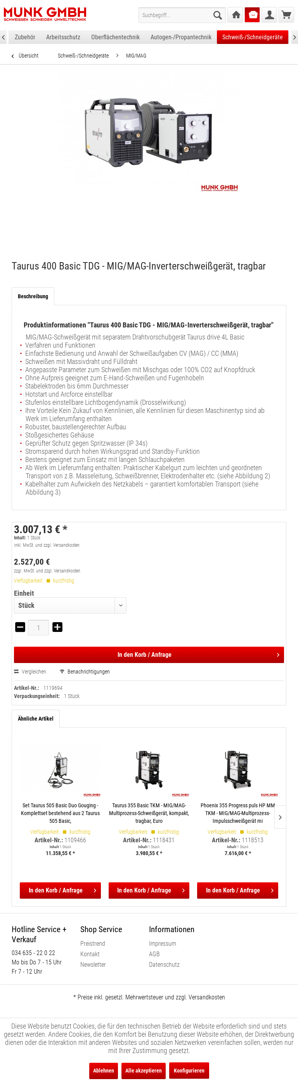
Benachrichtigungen (85, 671)
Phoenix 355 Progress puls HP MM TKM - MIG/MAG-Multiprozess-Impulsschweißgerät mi (238, 813)
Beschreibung (33, 296)
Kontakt (90, 954)
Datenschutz (164, 964)
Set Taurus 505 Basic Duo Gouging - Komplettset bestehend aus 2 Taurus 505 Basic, (60, 813)
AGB (154, 954)
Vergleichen (30, 671)
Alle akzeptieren (143, 1070)
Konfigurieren (189, 1070)
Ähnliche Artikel (36, 719)
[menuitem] (182, 15)
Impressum (162, 943)
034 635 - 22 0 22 (33, 953)
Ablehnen (103, 1070)
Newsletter (93, 964)
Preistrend (92, 943)
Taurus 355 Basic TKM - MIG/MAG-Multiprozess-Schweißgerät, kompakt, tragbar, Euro (149, 813)
